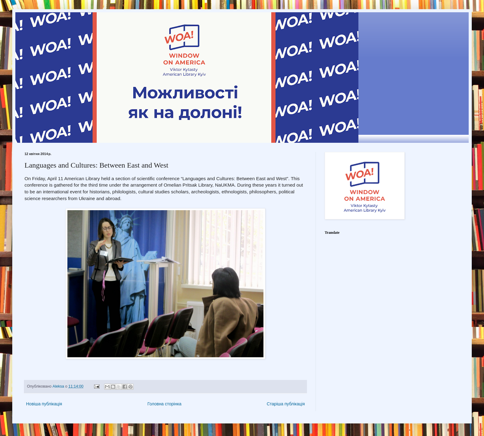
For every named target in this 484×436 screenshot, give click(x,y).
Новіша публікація (44, 403)
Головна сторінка (164, 403)
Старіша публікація (286, 403)
